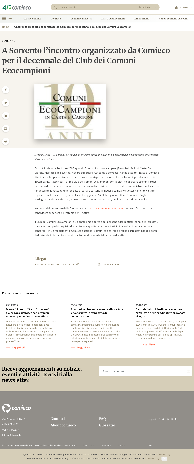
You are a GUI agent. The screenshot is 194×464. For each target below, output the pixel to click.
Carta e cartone (32, 18)
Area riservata (183, 7)
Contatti (58, 419)
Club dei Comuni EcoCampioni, (106, 208)
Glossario (107, 425)
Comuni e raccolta (81, 18)
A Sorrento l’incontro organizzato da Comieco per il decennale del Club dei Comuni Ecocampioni (73, 26)
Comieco (56, 18)
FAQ (102, 419)
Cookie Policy (163, 454)
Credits (150, 445)
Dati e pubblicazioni (113, 18)
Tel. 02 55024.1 (10, 430)
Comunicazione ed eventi (173, 18)
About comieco (63, 425)
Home (5, 26)
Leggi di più (18, 347)
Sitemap (121, 445)
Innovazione (141, 18)
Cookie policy (106, 445)
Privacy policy (88, 445)
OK (164, 458)
